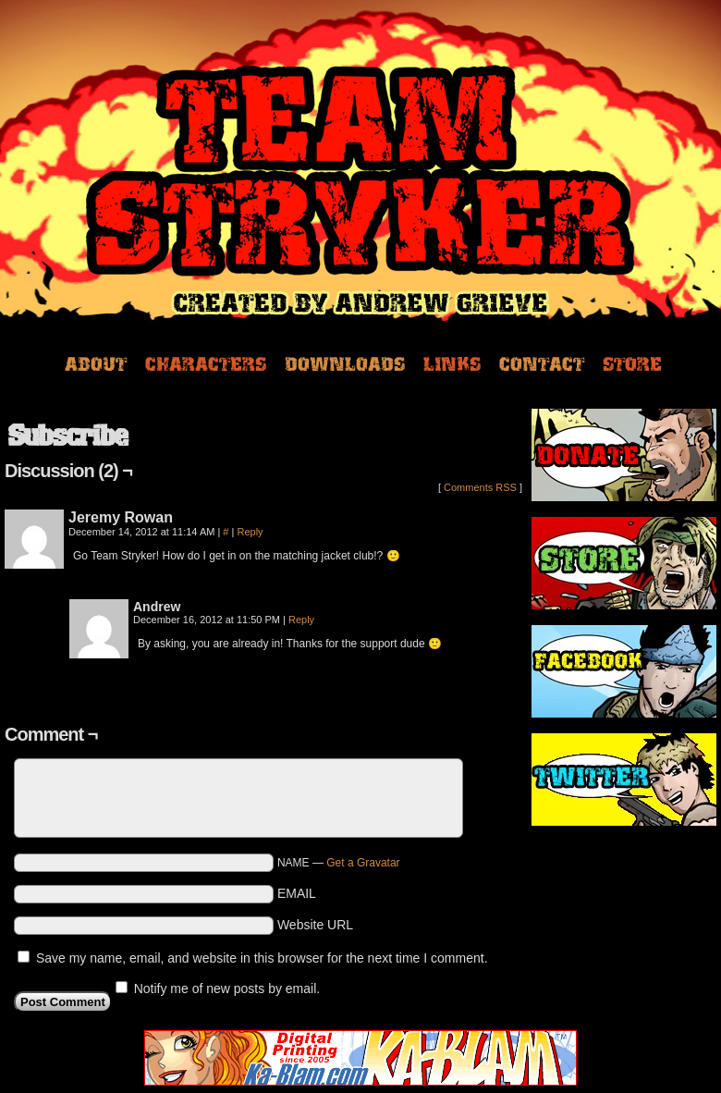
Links (452, 362)
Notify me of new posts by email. (227, 988)
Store (632, 362)
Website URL (315, 924)
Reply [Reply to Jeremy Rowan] (250, 531)
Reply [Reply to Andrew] (301, 619)
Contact (541, 362)
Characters (205, 362)
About (96, 362)
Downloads (345, 362)
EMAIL (296, 893)
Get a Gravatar (362, 862)
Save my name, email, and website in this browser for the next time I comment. (262, 958)
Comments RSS (480, 487)
